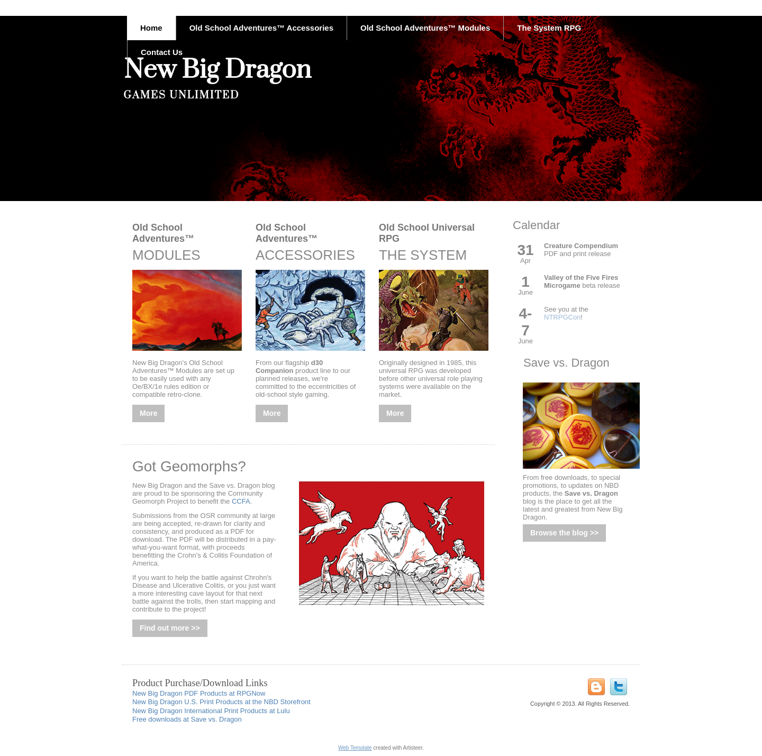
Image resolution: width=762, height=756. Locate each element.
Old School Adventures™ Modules (425, 27)
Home (151, 27)
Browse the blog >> (564, 533)
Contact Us (162, 52)
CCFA (241, 501)
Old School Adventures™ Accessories (261, 27)
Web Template (355, 748)
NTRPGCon (562, 317)
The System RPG (549, 27)
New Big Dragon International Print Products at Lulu (211, 711)
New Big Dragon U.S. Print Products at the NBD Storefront (221, 702)
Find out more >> (170, 628)
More (148, 413)
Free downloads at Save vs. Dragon (187, 719)
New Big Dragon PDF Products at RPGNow (198, 693)
